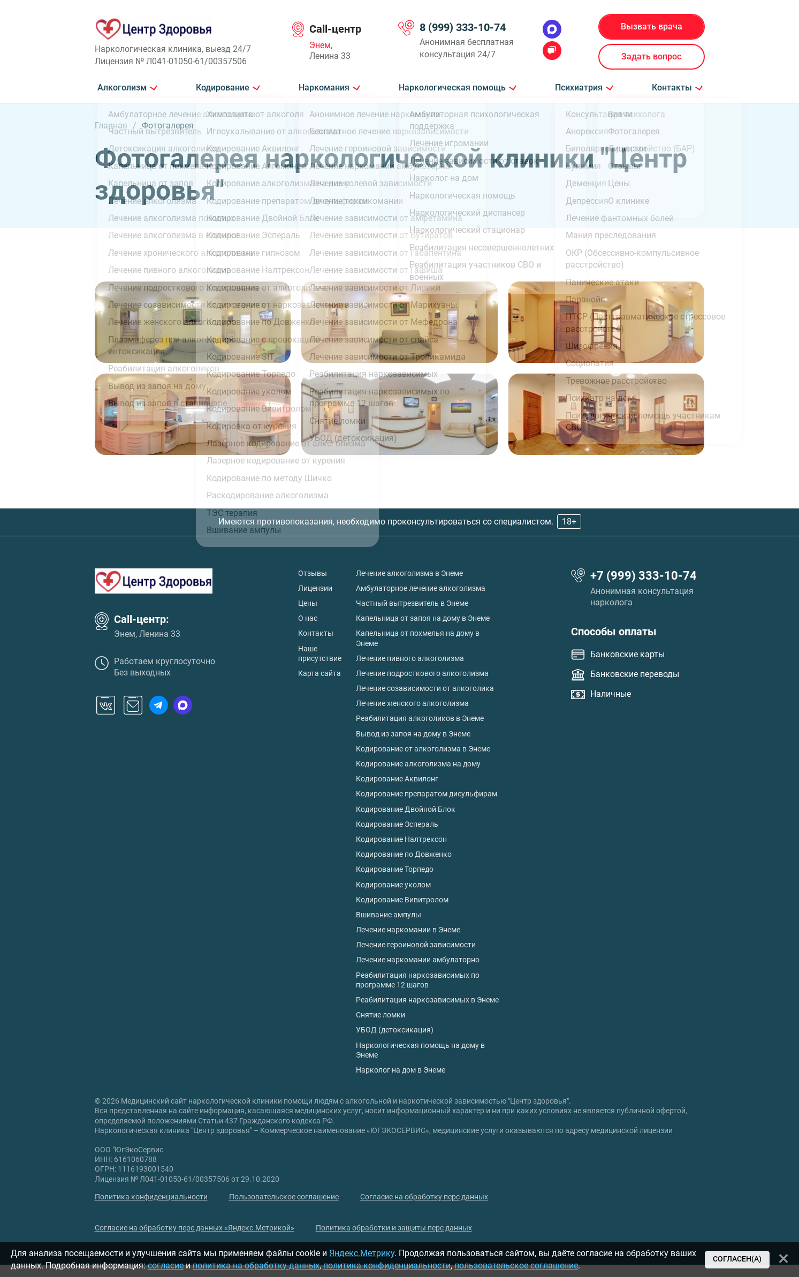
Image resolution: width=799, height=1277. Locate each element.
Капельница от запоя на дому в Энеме (423, 618)
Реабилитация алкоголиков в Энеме (420, 718)
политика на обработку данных (256, 1265)
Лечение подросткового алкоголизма (422, 673)
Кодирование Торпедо (394, 869)
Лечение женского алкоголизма (412, 703)
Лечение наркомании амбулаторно (418, 959)
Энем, (320, 45)
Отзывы (312, 573)
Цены (307, 603)
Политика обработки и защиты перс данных (394, 1227)
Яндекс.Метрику (361, 1253)
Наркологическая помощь (452, 88)
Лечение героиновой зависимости (416, 944)
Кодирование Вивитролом (402, 899)
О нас (307, 618)
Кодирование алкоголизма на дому (418, 763)
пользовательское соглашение (516, 1265)
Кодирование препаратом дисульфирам (426, 793)
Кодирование (222, 88)
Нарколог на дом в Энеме (400, 1070)
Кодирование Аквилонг (397, 778)
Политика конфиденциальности (151, 1196)
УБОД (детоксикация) (394, 1029)
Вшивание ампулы (388, 914)
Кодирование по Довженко (404, 854)
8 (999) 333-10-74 (463, 27)
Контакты (672, 88)
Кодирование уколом (393, 884)
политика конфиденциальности (387, 1265)
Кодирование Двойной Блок (405, 809)
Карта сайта (319, 673)
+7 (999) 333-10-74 (643, 575)
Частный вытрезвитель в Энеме (412, 603)
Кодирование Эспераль (397, 824)
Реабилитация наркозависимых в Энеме (427, 999)
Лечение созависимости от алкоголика (425, 688)
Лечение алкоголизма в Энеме (409, 573)
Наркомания (324, 88)
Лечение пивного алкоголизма (410, 658)
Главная (111, 125)
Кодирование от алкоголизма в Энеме (423, 748)
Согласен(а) (737, 1259)
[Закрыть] (783, 1258)
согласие (166, 1265)
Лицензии (315, 588)
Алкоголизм (122, 88)
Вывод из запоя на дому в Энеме (413, 733)
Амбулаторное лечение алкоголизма (420, 588)
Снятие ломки (380, 1014)
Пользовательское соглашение (284, 1196)
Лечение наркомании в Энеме (408, 929)
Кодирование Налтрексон (401, 839)
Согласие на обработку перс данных (424, 1196)
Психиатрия (579, 88)
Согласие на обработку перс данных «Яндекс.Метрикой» (194, 1227)
